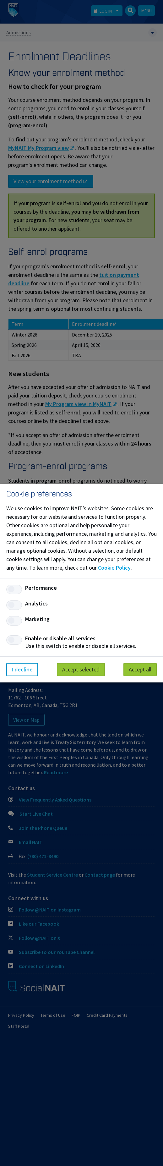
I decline (22, 669)
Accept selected (81, 669)
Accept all (140, 669)
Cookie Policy (114, 567)
